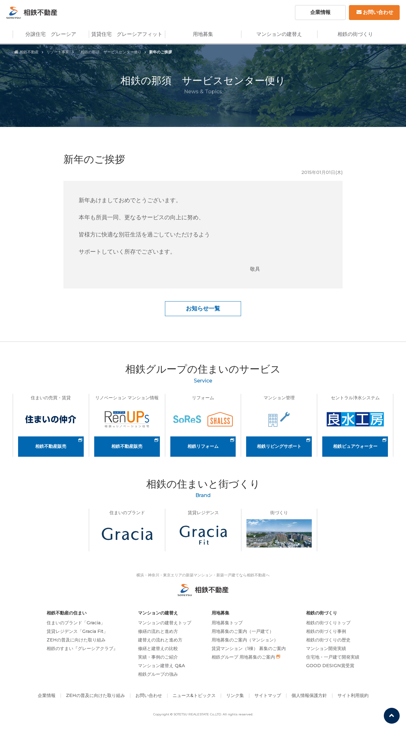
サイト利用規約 (353, 695)
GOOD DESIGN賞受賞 (330, 665)
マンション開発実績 (326, 648)
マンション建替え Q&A (161, 665)
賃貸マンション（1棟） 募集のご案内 (249, 648)
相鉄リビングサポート (279, 446)
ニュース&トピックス (194, 695)
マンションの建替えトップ (164, 623)
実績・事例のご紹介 (158, 657)
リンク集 (235, 695)
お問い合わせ (375, 12)
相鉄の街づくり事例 (326, 631)
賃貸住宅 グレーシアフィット (126, 34)
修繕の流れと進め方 (158, 631)
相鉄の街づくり (355, 34)
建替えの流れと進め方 (160, 640)
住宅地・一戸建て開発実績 (332, 657)
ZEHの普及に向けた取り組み (76, 640)
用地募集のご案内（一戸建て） (243, 631)
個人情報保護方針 (309, 695)
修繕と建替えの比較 (158, 648)
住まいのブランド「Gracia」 (76, 623)
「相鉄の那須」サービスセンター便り (109, 52)
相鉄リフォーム (203, 446)
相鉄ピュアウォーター (355, 446)
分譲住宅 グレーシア (50, 34)
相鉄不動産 (26, 52)
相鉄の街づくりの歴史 (328, 640)
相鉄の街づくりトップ (328, 623)
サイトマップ (267, 695)
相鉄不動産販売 (50, 446)
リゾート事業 (57, 52)
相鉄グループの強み (158, 674)
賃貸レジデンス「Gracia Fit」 (77, 631)
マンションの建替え (279, 34)
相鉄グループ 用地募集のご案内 (243, 657)
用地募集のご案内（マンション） (245, 640)
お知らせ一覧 (203, 308)
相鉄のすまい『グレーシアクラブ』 (82, 648)
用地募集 (203, 34)
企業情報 (320, 12)
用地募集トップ (227, 623)
